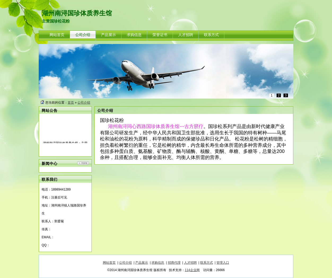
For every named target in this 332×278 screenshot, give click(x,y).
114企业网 (192, 270)
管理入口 (222, 262)
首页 (71, 102)
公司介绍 (83, 102)
